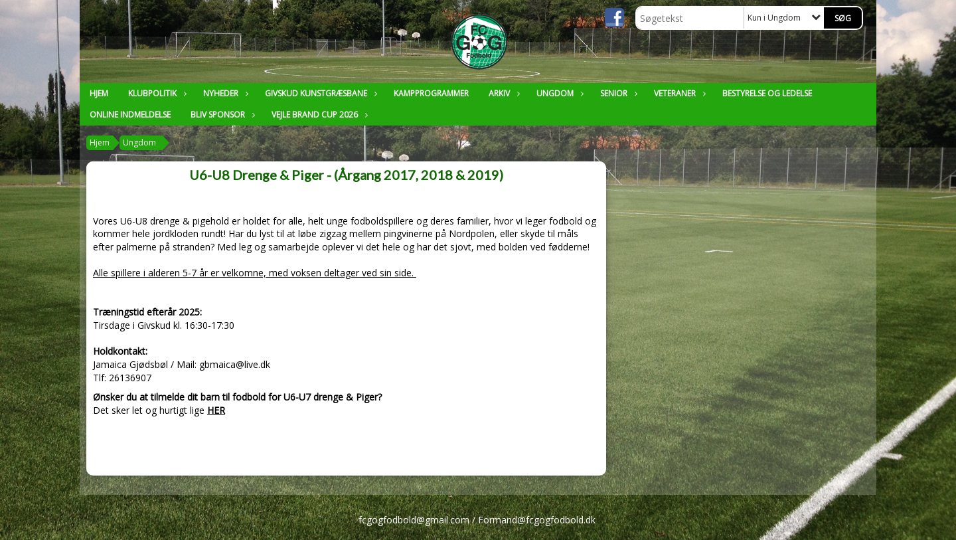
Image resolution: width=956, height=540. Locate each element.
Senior (617, 93)
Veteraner (678, 93)
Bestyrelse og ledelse (767, 93)
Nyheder (224, 93)
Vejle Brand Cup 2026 (318, 114)
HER (216, 410)
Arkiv (503, 93)
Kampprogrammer (431, 93)
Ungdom (558, 93)
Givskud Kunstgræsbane (319, 93)
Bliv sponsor (221, 114)
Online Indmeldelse (130, 114)
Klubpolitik (155, 93)
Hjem (99, 93)
